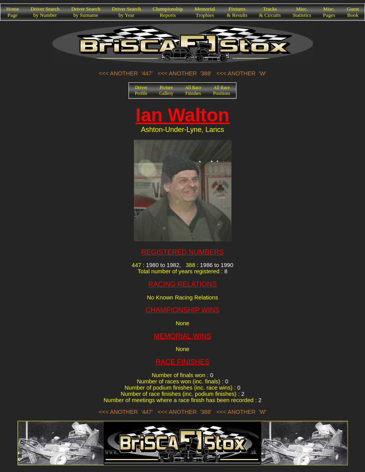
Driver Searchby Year (126, 12)
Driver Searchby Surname (85, 12)
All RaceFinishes (193, 90)
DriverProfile (141, 90)
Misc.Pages (329, 12)
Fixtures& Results (237, 12)
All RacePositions (221, 90)
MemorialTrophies (205, 12)
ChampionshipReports (168, 12)
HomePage (12, 12)
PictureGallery (166, 90)
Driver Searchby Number (45, 12)
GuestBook (353, 12)
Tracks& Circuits (270, 12)
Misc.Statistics (302, 12)
